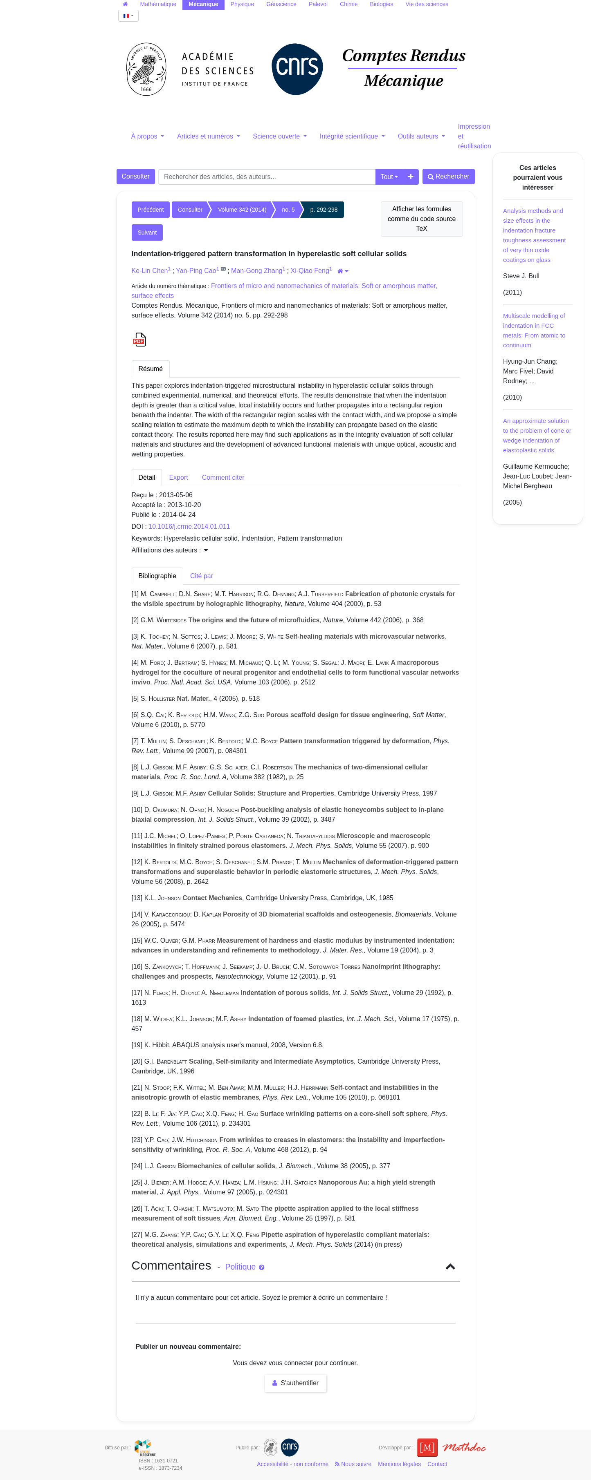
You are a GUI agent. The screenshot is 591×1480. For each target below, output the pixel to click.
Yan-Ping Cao (196, 270)
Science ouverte (277, 136)
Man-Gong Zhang (256, 270)
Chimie (349, 4)
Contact (437, 1464)
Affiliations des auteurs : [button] (170, 550)
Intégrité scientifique (350, 136)
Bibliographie (158, 575)
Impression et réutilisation (474, 136)
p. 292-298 (324, 209)
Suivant (147, 232)
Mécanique (203, 4)
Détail (147, 477)
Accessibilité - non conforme (292, 1464)
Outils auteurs (419, 136)
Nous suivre (353, 1464)
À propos (145, 136)
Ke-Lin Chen (150, 270)
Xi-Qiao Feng (310, 270)
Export (178, 477)
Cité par (201, 575)
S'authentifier (295, 1382)
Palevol (318, 4)
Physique (242, 4)
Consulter (136, 176)
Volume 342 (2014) (242, 209)
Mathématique (158, 4)
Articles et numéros (206, 136)
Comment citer (223, 477)
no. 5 (288, 209)
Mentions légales (399, 1464)
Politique (244, 1266)
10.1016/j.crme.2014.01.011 (189, 526)
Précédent (151, 209)
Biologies (381, 4)
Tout (386, 176)
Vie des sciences (426, 4)
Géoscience (281, 4)
